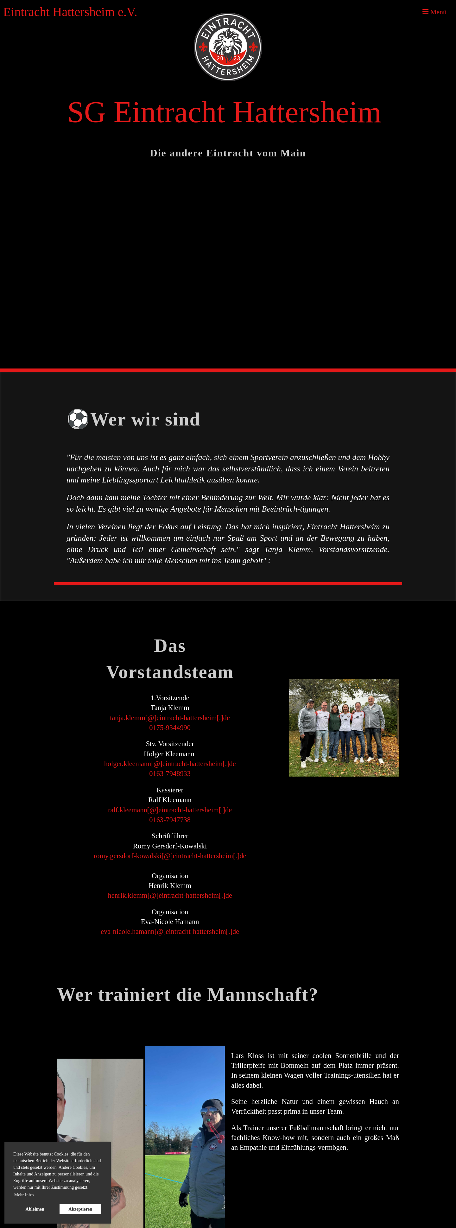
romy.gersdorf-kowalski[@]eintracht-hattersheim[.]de (170, 856)
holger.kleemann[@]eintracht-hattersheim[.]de (170, 764)
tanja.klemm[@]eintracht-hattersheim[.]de (170, 718)
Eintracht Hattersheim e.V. (70, 12)
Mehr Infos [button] (24, 1195)
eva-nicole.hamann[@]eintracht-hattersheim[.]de (170, 931)
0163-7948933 (170, 774)
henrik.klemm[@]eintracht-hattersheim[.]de (170, 895)
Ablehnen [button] (35, 1209)
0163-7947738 (170, 820)
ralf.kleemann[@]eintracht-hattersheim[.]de (170, 810)
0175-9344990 (170, 728)
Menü (434, 12)
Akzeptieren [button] (80, 1209)
